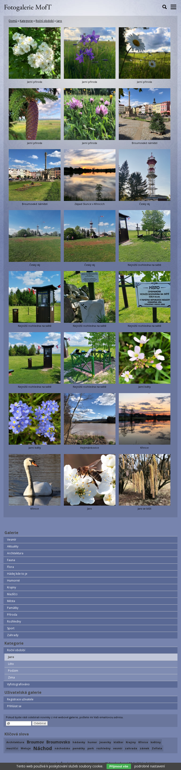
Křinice (143, 742)
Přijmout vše (118, 766)
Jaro (59, 21)
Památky (12, 608)
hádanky (79, 742)
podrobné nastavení (149, 766)
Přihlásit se (14, 706)
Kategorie (26, 21)
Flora (10, 567)
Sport (10, 628)
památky (79, 748)
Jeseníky (105, 742)
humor (92, 742)
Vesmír (11, 540)
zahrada (131, 748)
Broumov (35, 742)
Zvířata (157, 748)
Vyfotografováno (18, 684)
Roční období (45, 21)
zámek (144, 748)
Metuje (26, 748)
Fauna (11, 560)
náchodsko (62, 748)
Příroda (12, 615)
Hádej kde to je (17, 574)
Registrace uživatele (20, 699)
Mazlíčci (12, 594)
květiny (156, 742)
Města (11, 601)
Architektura (15, 553)
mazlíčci (12, 748)
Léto (11, 664)
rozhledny (103, 748)
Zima (11, 677)
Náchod (42, 748)
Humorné (13, 580)
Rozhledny (14, 621)
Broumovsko (58, 742)
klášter (118, 742)
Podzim (13, 671)
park (90, 748)
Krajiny (11, 587)
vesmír (117, 748)
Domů (13, 21)
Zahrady (12, 635)
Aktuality (12, 546)
